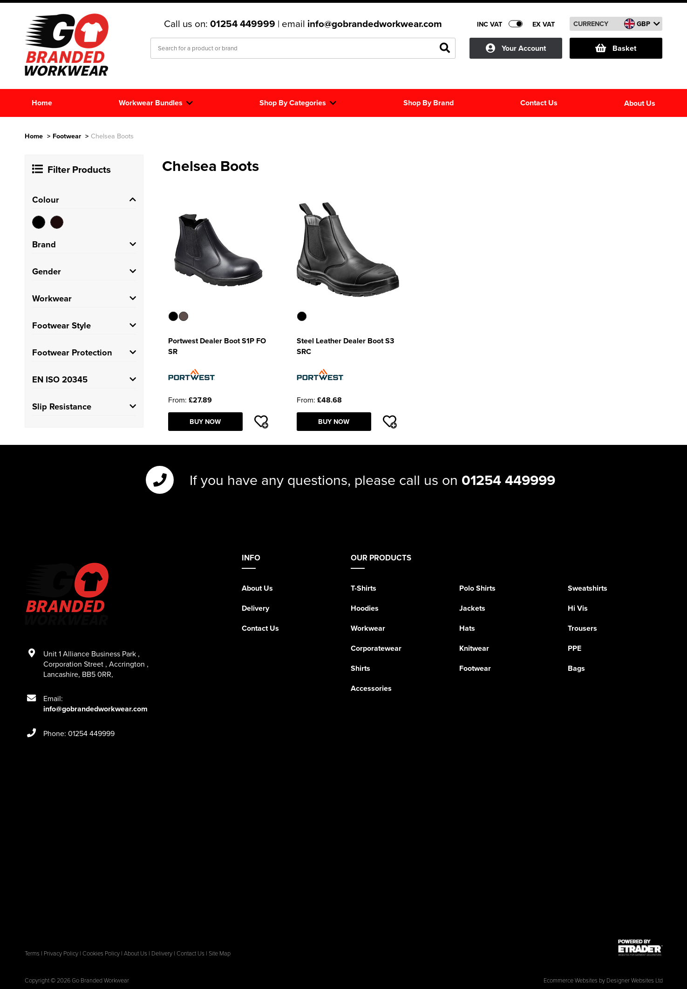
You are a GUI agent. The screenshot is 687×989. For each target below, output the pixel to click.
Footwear (67, 136)
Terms (32, 953)
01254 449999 (244, 24)
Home (34, 136)
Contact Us (260, 628)
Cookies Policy (101, 953)
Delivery (255, 608)
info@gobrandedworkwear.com (374, 24)
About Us (257, 588)
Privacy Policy (61, 953)
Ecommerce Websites (571, 980)
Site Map (220, 953)
